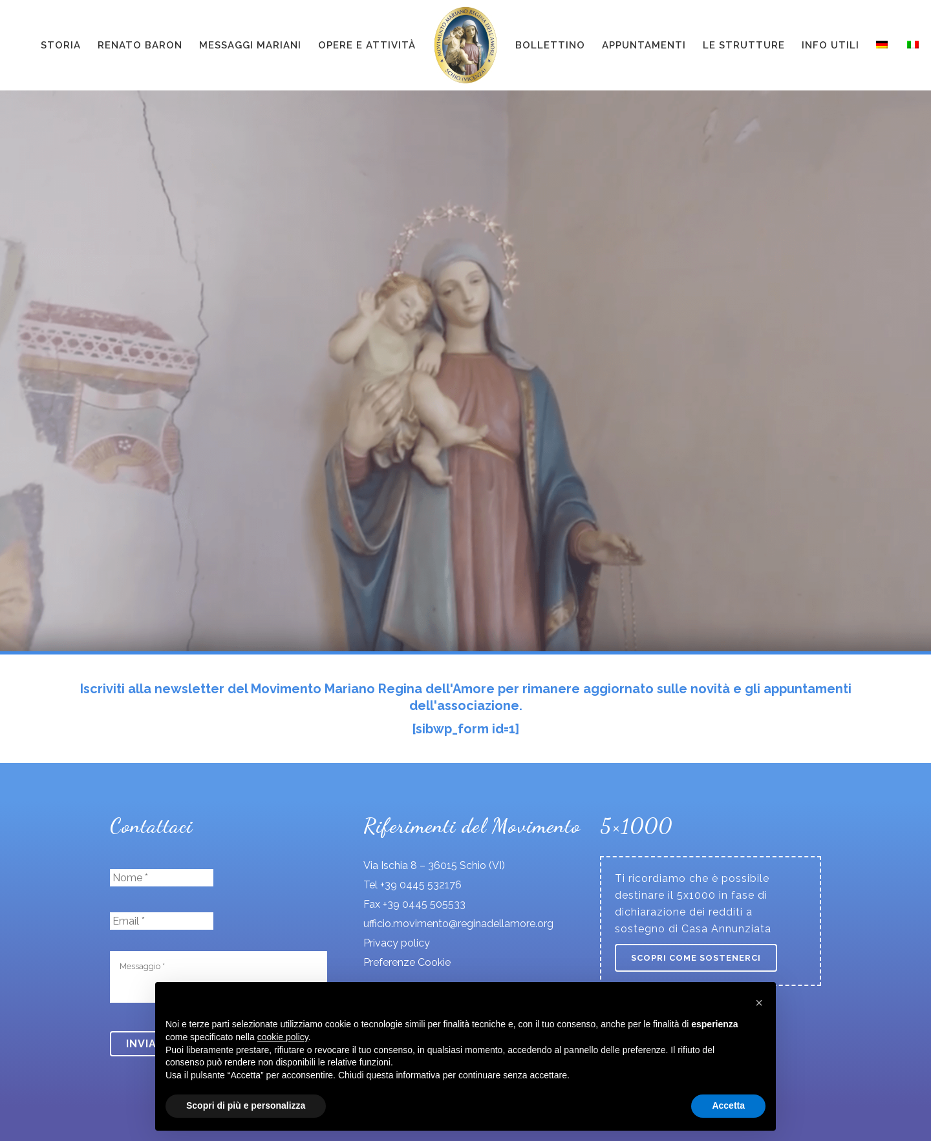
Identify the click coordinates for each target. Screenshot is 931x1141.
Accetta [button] (728, 1105)
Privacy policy (396, 943)
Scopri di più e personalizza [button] (245, 1105)
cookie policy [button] (282, 1037)
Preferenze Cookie (407, 962)
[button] (759, 1002)
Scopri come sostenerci (696, 958)
